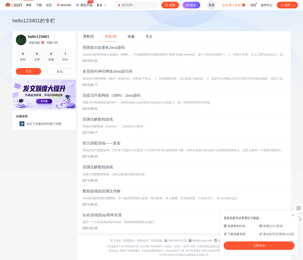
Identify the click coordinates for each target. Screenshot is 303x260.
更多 (101, 5)
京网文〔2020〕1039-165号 (180, 246)
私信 (60, 71)
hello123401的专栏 (33, 20)
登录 (212, 5)
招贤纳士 (129, 240)
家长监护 (114, 250)
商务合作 (143, 240)
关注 (28, 71)
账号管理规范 (193, 250)
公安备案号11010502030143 (122, 246)
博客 (29, 5)
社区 (49, 5)
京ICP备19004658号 (151, 246)
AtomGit (63, 4)
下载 (39, 5)
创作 (287, 5)
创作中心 (267, 5)
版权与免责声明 (211, 250)
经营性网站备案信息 (208, 246)
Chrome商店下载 (174, 250)
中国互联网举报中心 (152, 250)
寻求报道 (156, 240)
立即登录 (259, 245)
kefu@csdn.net (202, 240)
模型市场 (84, 3)
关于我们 (116, 240)
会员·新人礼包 (234, 5)
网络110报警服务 (130, 250)
